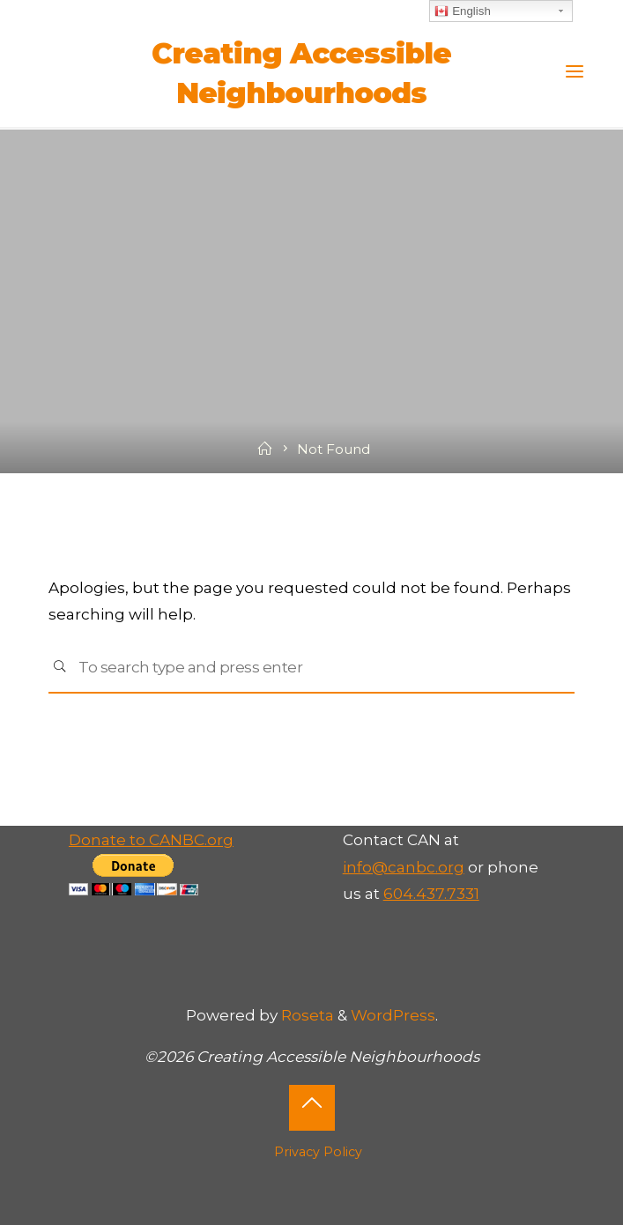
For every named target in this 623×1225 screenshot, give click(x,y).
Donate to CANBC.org (151, 839)
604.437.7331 (431, 893)
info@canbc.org (403, 867)
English (462, 11)
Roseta (306, 1015)
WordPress (393, 1015)
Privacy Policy (318, 1152)
